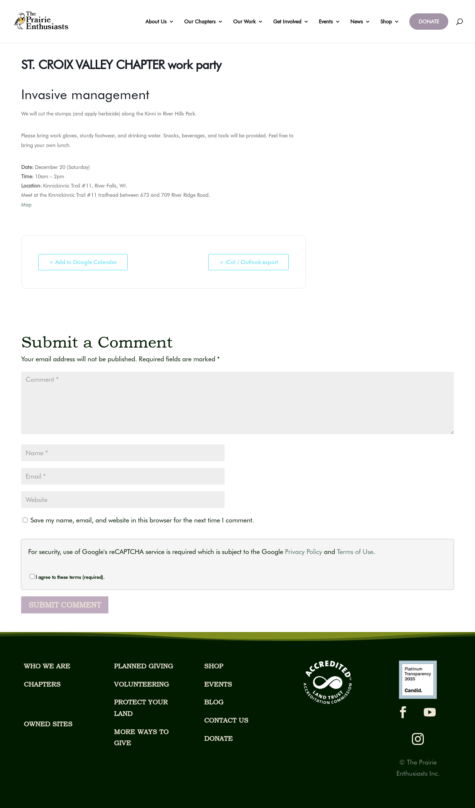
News (356, 22)
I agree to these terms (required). (67, 577)
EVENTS (218, 684)
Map (26, 205)
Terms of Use (355, 552)
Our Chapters (200, 22)
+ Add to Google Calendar (83, 262)
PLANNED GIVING (143, 666)
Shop (386, 22)
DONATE (429, 22)
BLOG (213, 702)
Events (326, 22)
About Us (156, 22)
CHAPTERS (42, 684)
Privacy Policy (303, 552)
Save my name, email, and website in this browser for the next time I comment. (142, 520)
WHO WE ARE (47, 666)
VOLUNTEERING (141, 684)
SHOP (213, 666)
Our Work (244, 22)
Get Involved (287, 22)
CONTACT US (226, 720)
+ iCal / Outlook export (248, 262)
